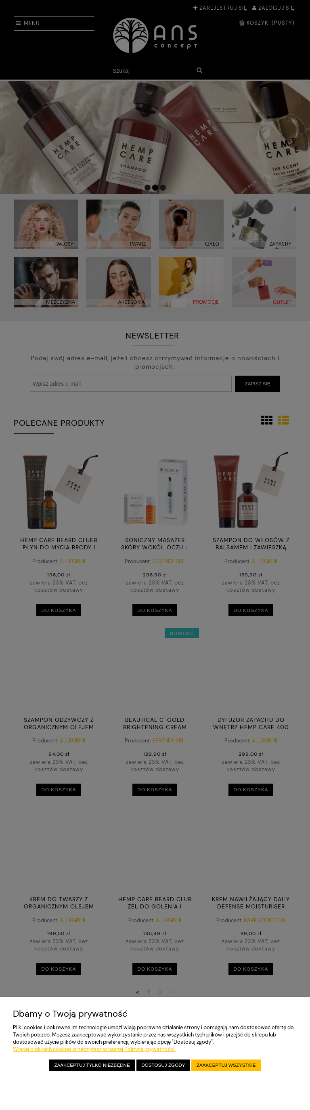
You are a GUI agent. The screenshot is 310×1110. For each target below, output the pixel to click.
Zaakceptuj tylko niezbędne (92, 1065)
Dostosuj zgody (163, 1065)
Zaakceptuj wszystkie (226, 1065)
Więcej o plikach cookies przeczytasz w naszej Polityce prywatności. (94, 1049)
